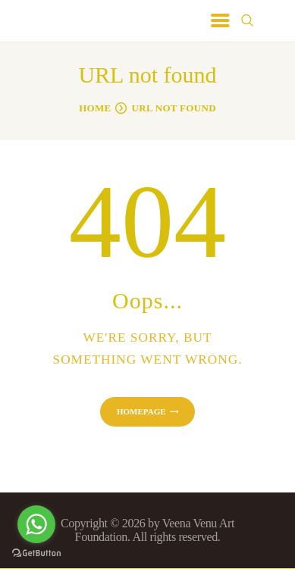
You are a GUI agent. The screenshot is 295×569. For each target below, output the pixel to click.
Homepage (141, 411)
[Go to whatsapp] (36, 524)
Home (95, 108)
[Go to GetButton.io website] (36, 553)
